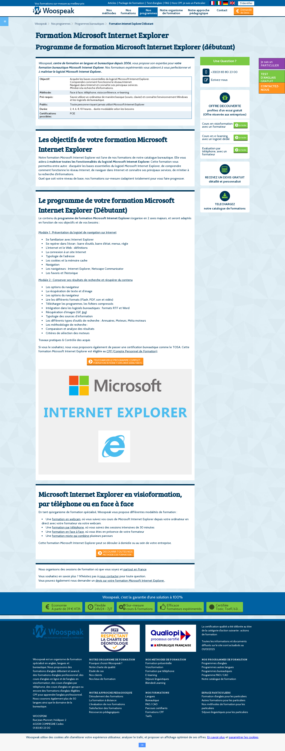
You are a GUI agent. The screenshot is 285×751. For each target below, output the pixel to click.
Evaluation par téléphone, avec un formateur (214, 151)
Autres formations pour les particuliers (223, 700)
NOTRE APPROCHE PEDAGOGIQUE (110, 692)
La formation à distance (103, 700)
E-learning (151, 675)
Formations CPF (154, 712)
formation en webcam (66, 519)
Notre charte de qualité (102, 667)
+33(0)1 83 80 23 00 (220, 72)
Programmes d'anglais (214, 663)
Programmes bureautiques (89, 23)
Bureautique (152, 700)
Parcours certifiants (156, 708)
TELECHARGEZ (225, 204)
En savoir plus (216, 737)
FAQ (167, 3)
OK (142, 745)
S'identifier (246, 3)
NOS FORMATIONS (157, 692)
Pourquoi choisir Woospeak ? (105, 663)
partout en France (135, 569)
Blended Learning (155, 683)
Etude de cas (96, 671)
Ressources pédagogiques (104, 712)
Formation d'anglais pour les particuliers (224, 696)
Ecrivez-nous (215, 80)
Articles (112, 3)
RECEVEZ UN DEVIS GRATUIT (225, 177)
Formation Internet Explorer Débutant (131, 23)
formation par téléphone (68, 527)
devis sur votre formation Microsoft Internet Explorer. (130, 580)
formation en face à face (68, 531)
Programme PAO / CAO (215, 675)
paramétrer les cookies (243, 737)
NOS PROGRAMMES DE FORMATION (224, 659)
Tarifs (148, 716)
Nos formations (128, 11)
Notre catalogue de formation (219, 679)
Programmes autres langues (218, 667)
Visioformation (154, 667)
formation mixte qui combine (70, 536)
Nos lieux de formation (102, 679)
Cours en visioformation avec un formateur (217, 125)
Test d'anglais (154, 3)
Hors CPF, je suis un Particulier (188, 3)
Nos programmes (148, 11)
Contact (222, 10)
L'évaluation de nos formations (107, 704)
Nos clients (95, 675)
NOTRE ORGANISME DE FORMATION (112, 659)
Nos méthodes (109, 11)
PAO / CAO (151, 704)
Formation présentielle (158, 663)
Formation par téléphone (159, 671)
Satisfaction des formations (105, 708)
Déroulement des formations (106, 696)
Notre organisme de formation (171, 11)
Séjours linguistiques (157, 679)
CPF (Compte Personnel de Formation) (132, 351)
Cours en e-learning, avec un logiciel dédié (216, 137)
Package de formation (131, 3)
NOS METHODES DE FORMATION (165, 659)
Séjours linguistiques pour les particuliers (225, 712)
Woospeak (41, 23)
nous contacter (109, 576)
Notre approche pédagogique (198, 11)
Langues (150, 696)
